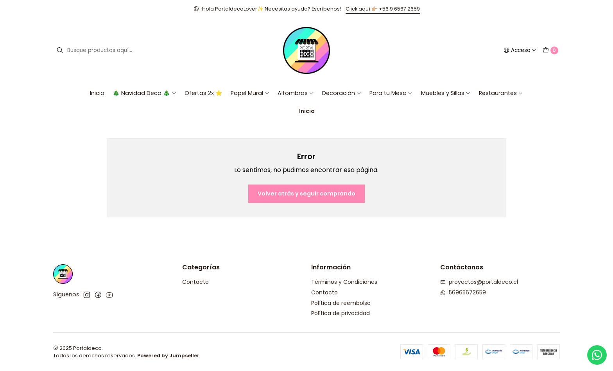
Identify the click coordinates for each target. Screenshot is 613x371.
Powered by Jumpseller (168, 355)
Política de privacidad (340, 313)
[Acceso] (520, 50)
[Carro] (550, 50)
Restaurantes (501, 93)
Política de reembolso (341, 303)
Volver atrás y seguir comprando (306, 193)
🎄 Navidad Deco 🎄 (144, 93)
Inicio (97, 93)
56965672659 (463, 292)
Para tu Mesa (391, 93)
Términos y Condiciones (344, 282)
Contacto (195, 282)
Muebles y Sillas (446, 93)
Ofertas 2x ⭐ (203, 93)
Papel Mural (250, 93)
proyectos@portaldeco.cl (479, 282)
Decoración (341, 93)
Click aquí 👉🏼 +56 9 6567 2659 (383, 8)
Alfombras (296, 93)
